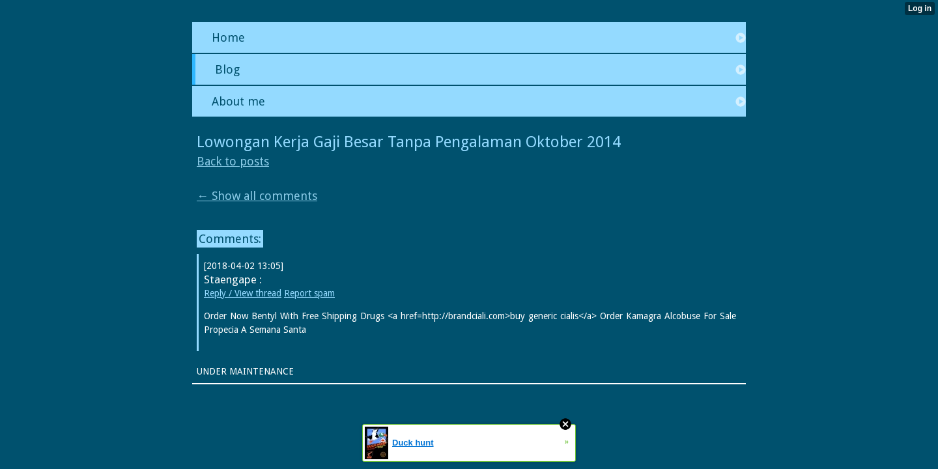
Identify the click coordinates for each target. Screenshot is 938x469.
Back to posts (233, 161)
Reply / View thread (242, 293)
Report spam (309, 293)
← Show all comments (257, 196)
